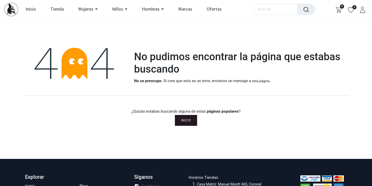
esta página (261, 81)
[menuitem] (33, 9)
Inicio (186, 120)
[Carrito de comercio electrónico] (338, 9)
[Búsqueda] (306, 9)
